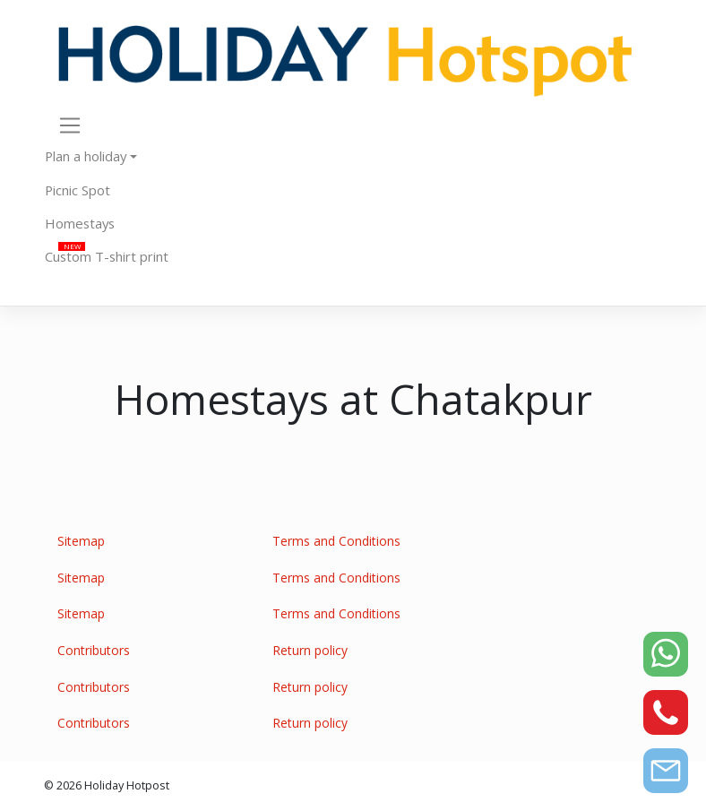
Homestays (80, 223)
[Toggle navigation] (70, 125)
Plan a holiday (85, 156)
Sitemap (81, 540)
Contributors (93, 650)
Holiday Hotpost (126, 785)
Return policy (310, 650)
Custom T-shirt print (106, 256)
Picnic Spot (77, 190)
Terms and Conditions (336, 540)
